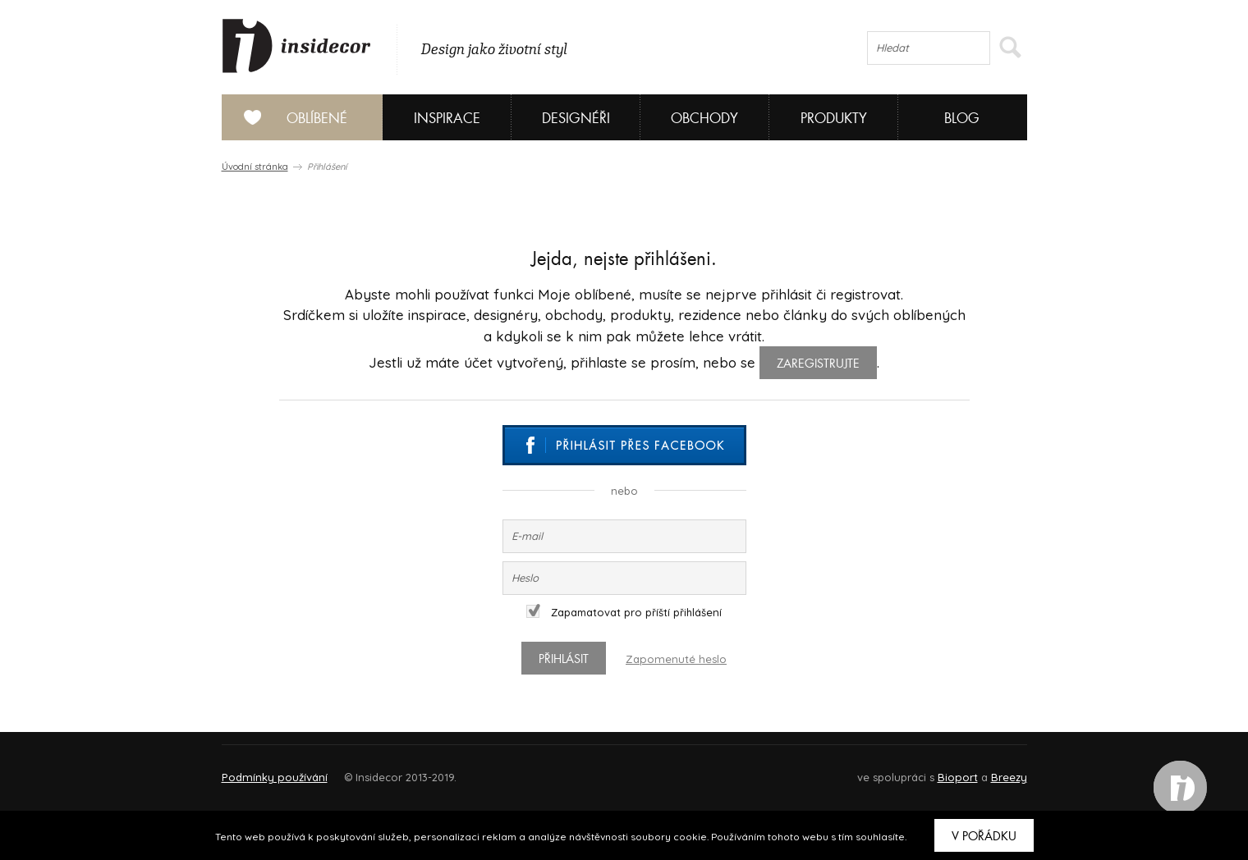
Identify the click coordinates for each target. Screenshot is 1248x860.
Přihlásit (566, 659)
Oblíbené (289, 117)
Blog (962, 118)
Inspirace (447, 118)
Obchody (704, 118)
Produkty (834, 118)
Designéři (576, 118)
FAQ (999, 770)
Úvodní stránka (255, 166)
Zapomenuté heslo (676, 659)
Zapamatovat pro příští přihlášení (624, 612)
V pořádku (984, 836)
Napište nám (372, 770)
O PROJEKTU (269, 770)
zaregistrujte (818, 363)
